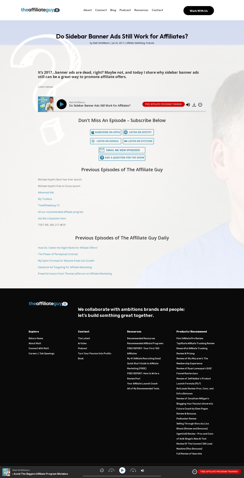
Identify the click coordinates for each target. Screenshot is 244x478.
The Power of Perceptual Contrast (58, 254)
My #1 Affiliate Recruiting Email (144, 358)
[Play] (62, 104)
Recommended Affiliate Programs (145, 343)
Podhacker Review (186, 418)
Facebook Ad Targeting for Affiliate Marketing (65, 267)
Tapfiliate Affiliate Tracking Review (195, 343)
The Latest (84, 338)
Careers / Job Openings (41, 353)
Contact (157, 10)
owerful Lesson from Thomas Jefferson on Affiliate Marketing (76, 273)
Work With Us (199, 11)
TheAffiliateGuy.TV (49, 205)
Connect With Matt (39, 348)
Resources (141, 10)
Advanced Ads (46, 192)
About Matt (35, 343)
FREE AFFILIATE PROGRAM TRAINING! (163, 104)
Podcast (125, 10)
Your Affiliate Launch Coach (142, 383)
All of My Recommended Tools (143, 388)
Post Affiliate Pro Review (189, 338)
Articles (82, 343)
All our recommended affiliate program (60, 212)
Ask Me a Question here (52, 218)
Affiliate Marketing (135, 42)
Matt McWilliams (101, 42)
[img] (200, 105)
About (87, 10)
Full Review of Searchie (189, 453)
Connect (101, 10)
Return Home (36, 338)
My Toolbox (45, 199)
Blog (113, 10)
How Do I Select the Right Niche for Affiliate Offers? (68, 247)
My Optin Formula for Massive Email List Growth (66, 260)
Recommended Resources (141, 338)
